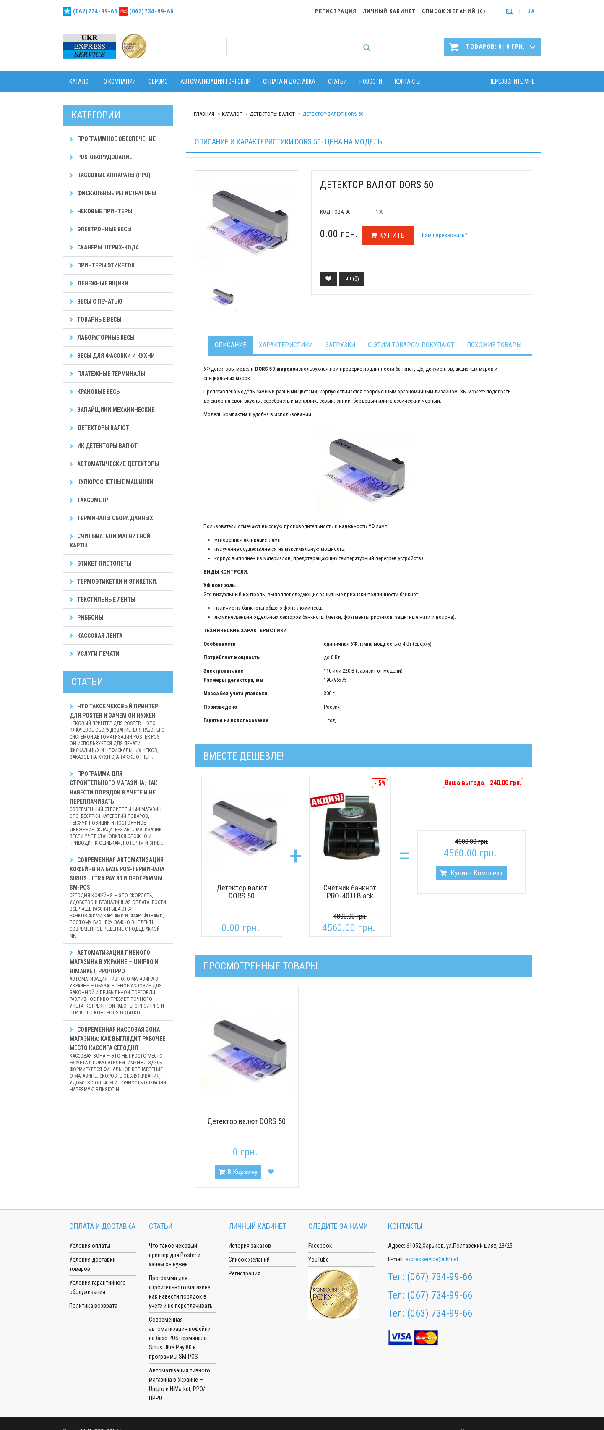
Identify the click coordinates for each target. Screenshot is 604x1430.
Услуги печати (95, 653)
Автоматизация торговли (215, 81)
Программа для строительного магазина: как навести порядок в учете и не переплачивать (118, 808)
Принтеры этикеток (102, 265)
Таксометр (89, 500)
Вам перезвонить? (444, 235)
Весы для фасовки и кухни (112, 355)
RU (509, 11)
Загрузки (340, 345)
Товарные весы (95, 319)
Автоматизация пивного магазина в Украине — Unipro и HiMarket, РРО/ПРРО (118, 982)
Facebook (320, 1245)
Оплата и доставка (289, 81)
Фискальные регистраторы (113, 193)
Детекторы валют (272, 114)
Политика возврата (93, 1305)
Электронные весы (101, 229)
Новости (370, 81)
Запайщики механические (112, 409)
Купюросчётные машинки (112, 482)
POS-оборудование (101, 157)
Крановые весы (95, 391)
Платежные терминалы (107, 373)
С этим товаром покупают (411, 345)
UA (531, 11)
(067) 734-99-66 (439, 1277)
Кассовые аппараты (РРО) (110, 175)
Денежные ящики (99, 283)
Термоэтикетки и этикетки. (114, 581)
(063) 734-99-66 (439, 1313)
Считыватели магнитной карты (110, 541)
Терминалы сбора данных (111, 518)
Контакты (408, 81)
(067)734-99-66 (95, 11)
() (352, 278)
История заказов (250, 1245)
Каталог (80, 81)
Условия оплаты (89, 1245)
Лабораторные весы (102, 337)
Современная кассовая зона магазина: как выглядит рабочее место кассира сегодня (118, 1059)
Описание (230, 345)
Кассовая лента (96, 635)
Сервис (158, 81)
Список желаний (249, 1259)
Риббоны (86, 617)
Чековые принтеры (101, 211)
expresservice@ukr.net (431, 1259)
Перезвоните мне (512, 81)
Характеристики (286, 345)
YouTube (318, 1259)
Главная (204, 114)
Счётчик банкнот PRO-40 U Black (349, 892)
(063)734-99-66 (151, 11)
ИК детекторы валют (104, 446)
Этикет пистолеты (100, 563)
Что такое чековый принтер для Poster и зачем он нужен (118, 731)
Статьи (337, 81)
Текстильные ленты (102, 599)
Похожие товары (494, 345)
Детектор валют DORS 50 (241, 892)
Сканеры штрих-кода (104, 247)
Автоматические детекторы (114, 464)
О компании (120, 81)
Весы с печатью (96, 301)
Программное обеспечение (113, 139)
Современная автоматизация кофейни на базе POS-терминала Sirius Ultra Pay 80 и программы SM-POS (118, 897)
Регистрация (244, 1273)
